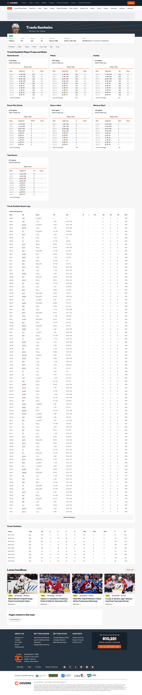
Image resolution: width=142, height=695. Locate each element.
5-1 (38, 260)
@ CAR (24, 224)
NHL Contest (74, 8)
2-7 (38, 374)
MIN (23, 498)
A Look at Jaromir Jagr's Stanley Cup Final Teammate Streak (118, 600)
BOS (23, 264)
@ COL (24, 352)
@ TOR (24, 319)
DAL (23, 277)
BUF (23, 430)
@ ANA (24, 296)
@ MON (24, 410)
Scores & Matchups (20, 8)
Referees (130, 8)
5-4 (38, 472)
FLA (23, 505)
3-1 (38, 322)
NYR (23, 309)
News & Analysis (62, 8)
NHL (9, 8)
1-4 (38, 221)
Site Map (20, 667)
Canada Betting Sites (61, 638)
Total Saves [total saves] (12, 155)
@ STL (24, 459)
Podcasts (37, 642)
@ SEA (24, 394)
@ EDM (24, 384)
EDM (23, 462)
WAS (23, 306)
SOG (51, 47)
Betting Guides (41, 633)
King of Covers (78, 640)
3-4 (38, 417)
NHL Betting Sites (15, 619)
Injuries (92, 8)
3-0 (38, 244)
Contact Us (19, 638)
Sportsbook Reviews (41, 638)
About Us (19, 633)
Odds (39, 8)
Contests (77, 633)
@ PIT (23, 234)
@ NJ (23, 260)
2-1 (38, 264)
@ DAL (24, 456)
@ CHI (24, 397)
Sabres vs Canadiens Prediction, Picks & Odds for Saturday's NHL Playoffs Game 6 (54, 600)
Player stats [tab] (28, 67)
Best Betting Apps (59, 642)
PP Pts (34, 47)
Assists (27, 47)
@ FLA (24, 443)
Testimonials (19, 647)
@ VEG (24, 358)
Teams (99, 8)
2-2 (38, 218)
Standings (113, 8)
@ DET (24, 257)
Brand (17, 645)
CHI (23, 283)
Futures (52, 8)
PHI (30, 535)
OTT (23, 332)
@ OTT (24, 492)
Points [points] (53, 55)
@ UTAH (24, 355)
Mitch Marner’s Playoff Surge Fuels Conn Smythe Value (20, 600)
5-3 (38, 280)
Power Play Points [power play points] (14, 105)
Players (105, 8)
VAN (23, 401)
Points (19, 47)
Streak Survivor (78, 638)
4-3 (38, 293)
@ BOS (24, 342)
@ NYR (24, 326)
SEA (23, 495)
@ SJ (23, 290)
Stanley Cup (84, 8)
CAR (23, 218)
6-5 (38, 459)
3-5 (38, 345)
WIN (23, 502)
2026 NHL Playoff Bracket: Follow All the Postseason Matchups (87, 600)
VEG (23, 420)
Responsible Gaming (41, 645)
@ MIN (24, 303)
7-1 (38, 254)
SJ (23, 423)
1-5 (38, 371)
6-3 (38, 391)
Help (29, 667)
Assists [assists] (96, 55)
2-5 (38, 368)
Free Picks (32, 8)
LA (23, 339)
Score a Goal (43, 47)
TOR (23, 378)
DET (23, 270)
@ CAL (24, 387)
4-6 (38, 273)
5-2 (38, 241)
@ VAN (24, 391)
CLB (23, 286)
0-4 (38, 348)
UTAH (23, 316)
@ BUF (24, 368)
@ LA (23, 293)
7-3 (38, 352)
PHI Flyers (32, 31)
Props (45, 8)
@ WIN (24, 254)
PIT (23, 231)
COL (23, 427)
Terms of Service (51, 667)
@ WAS (24, 273)
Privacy (38, 667)
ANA (23, 381)
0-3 (38, 228)
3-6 (38, 257)
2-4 (38, 237)
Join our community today (109, 647)
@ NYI (23, 267)
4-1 (38, 267)
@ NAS (24, 469)
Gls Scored (11, 47)
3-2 (38, 247)
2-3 (38, 224)
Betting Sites (60, 633)
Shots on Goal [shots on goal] (99, 105)
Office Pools (76, 642)
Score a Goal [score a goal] (55, 105)
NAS (23, 482)
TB (23, 371)
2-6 (38, 309)
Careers (18, 640)
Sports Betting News (41, 640)
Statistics (122, 8)
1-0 (38, 231)
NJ (23, 449)
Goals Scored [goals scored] (12, 55)
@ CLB (24, 345)
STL (23, 453)
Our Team (18, 642)
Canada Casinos (59, 640)
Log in (131, 3)
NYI (23, 348)
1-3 (38, 329)
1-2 (38, 299)
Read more (131, 570)
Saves (57, 47)
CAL (23, 475)
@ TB (23, 446)
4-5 (38, 355)
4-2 (38, 335)
